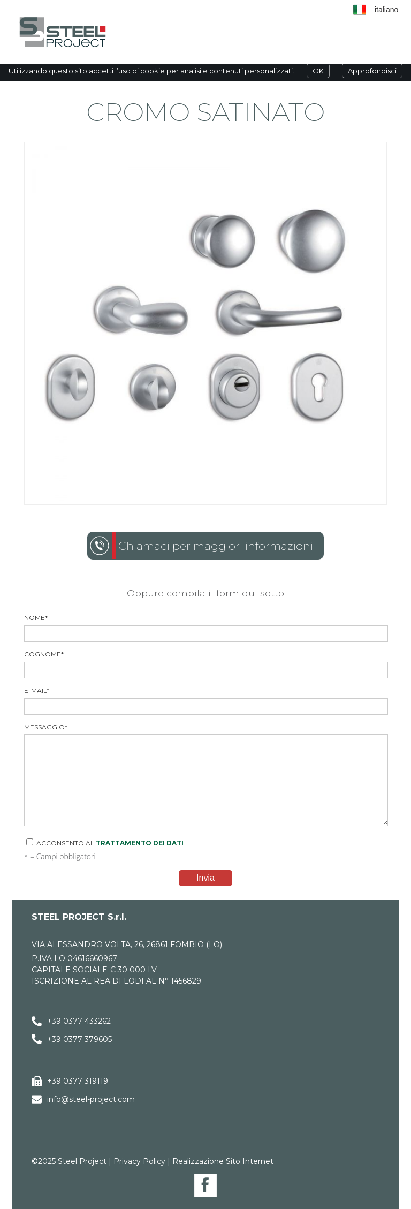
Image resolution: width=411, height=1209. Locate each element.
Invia (205, 877)
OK (318, 70)
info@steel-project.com (91, 1099)
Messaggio (205, 775)
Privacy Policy (139, 1161)
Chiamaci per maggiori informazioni (215, 546)
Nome (205, 628)
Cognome (205, 664)
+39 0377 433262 (79, 1021)
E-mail (205, 700)
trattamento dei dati (140, 843)
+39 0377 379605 (79, 1039)
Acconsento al (105, 842)
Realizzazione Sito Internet (222, 1161)
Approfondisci (372, 70)
